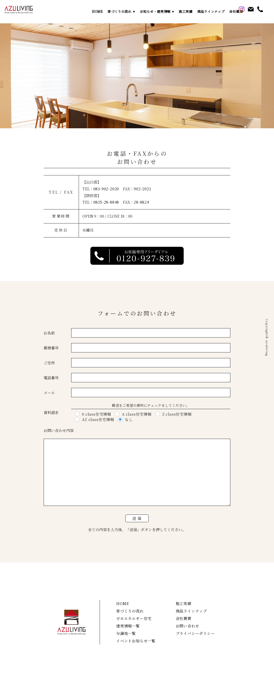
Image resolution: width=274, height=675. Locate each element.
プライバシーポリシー (195, 633)
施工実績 (186, 11)
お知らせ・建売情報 (155, 11)
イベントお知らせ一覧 (135, 641)
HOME (97, 11)
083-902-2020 (106, 188)
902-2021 (142, 188)
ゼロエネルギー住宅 (133, 618)
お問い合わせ (187, 626)
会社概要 (236, 11)
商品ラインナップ (211, 11)
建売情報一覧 (128, 626)
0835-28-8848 (106, 202)
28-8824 (141, 202)
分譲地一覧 (126, 633)
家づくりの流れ (120, 11)
